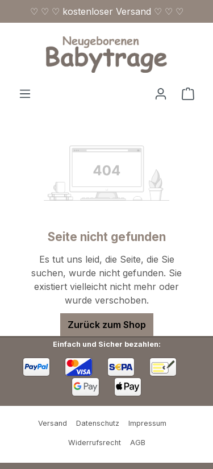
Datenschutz (97, 423)
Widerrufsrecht (94, 442)
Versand (52, 423)
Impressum (147, 423)
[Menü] (25, 93)
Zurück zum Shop (107, 324)
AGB (137, 442)
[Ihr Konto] (160, 93)
